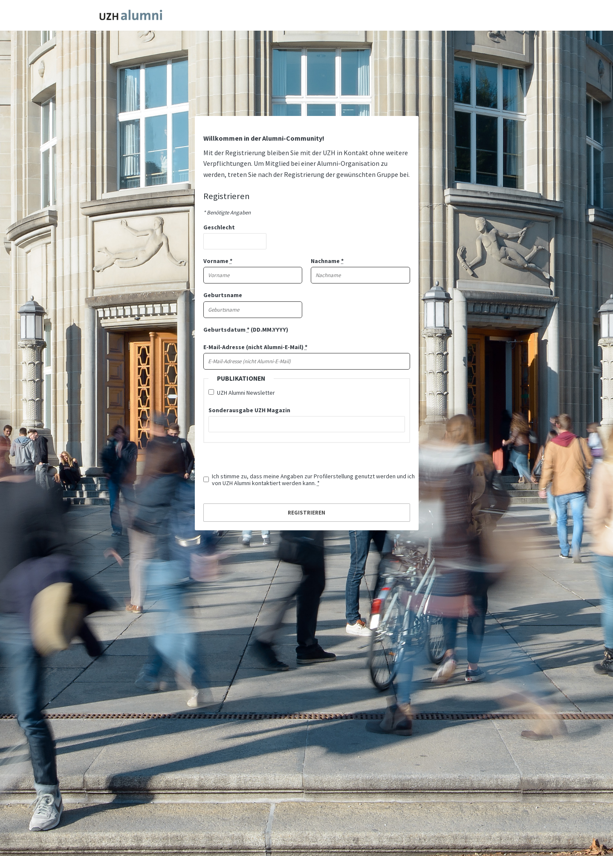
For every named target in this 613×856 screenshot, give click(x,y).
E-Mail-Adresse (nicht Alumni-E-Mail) (255, 347)
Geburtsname (222, 295)
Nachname (327, 261)
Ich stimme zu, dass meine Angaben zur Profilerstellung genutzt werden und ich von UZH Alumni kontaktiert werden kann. (313, 479)
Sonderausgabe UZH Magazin (249, 410)
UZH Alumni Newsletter (246, 392)
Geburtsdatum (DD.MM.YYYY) (245, 329)
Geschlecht (219, 227)
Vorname (217, 261)
